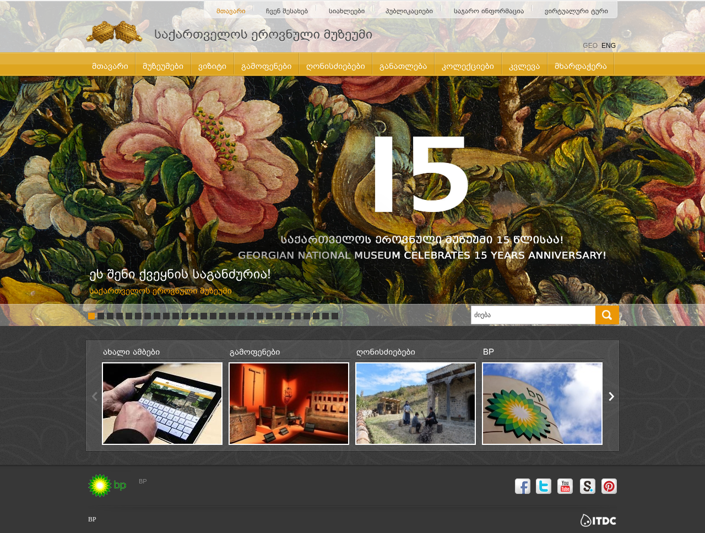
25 (316, 316)
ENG (608, 46)
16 (232, 316)
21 (278, 316)
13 (203, 316)
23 (297, 316)
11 (185, 316)
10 (175, 316)
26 (325, 316)
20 (269, 316)
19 (260, 316)
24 (306, 316)
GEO (590, 46)
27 (335, 316)
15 (222, 316)
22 (288, 316)
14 (213, 316)
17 (241, 316)
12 (194, 316)
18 (250, 316)
